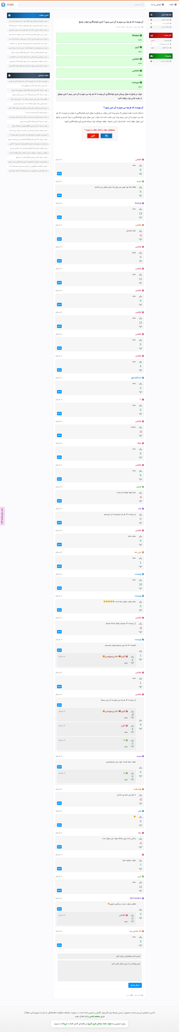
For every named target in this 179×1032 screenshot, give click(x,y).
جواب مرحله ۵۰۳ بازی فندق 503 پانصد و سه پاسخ (31, 157)
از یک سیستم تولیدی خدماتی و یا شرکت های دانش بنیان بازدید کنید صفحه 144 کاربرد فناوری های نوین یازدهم (27, 117)
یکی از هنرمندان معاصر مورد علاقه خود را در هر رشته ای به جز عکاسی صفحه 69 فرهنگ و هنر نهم (27, 21)
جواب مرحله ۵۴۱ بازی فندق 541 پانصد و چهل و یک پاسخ (29, 90)
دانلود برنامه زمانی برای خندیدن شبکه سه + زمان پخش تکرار (28, 99)
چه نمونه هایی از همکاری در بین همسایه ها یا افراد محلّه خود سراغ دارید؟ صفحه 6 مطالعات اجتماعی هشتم (27, 171)
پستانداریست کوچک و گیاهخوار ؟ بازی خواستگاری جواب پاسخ (28, 162)
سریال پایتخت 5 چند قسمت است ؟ (36, 112)
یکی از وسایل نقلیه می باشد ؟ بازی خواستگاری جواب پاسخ (29, 52)
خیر (93, 136)
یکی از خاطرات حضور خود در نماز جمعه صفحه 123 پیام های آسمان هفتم (27, 61)
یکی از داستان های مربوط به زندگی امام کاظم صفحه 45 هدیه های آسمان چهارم (27, 66)
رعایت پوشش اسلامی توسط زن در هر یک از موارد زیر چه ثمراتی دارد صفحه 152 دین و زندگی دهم (27, 130)
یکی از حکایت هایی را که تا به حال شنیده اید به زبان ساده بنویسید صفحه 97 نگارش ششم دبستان (27, 30)
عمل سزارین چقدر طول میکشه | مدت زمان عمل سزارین (30, 104)
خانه (171, 5)
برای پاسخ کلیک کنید (2, 516)
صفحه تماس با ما (92, 1016)
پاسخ (59, 173)
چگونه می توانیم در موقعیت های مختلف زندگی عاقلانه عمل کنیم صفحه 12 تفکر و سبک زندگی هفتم (27, 153)
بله (106, 136)
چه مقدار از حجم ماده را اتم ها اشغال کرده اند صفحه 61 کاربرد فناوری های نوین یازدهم (27, 144)
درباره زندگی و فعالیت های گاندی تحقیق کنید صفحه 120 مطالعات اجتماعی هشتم (27, 108)
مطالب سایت (165, 61)
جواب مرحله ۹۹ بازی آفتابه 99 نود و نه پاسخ (33, 121)
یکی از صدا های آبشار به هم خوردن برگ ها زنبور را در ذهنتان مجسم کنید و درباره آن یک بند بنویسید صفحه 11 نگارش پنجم (27, 43)
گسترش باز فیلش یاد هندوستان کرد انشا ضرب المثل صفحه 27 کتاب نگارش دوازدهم (27, 135)
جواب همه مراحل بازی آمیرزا (100, 1024)
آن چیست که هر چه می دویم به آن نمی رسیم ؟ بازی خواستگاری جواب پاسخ (111, 22)
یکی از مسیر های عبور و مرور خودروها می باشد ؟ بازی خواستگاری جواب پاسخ (27, 25)
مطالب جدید (165, 27)
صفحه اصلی (165, 20)
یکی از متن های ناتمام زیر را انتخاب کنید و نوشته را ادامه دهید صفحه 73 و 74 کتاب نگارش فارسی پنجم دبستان (27, 34)
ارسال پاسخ (135, 985)
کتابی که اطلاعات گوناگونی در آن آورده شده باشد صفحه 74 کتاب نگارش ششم (27, 166)
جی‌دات (64, 1024)
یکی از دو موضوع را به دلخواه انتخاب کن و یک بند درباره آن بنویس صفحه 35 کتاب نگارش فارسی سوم (27, 48)
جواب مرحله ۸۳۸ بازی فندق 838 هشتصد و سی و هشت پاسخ (27, 139)
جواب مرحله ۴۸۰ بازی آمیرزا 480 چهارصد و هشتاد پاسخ (29, 126)
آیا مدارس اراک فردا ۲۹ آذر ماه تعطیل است (34, 86)
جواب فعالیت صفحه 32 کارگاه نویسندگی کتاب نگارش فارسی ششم (27, 148)
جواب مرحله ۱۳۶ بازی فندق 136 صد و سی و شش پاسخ (29, 95)
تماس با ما (156, 5)
